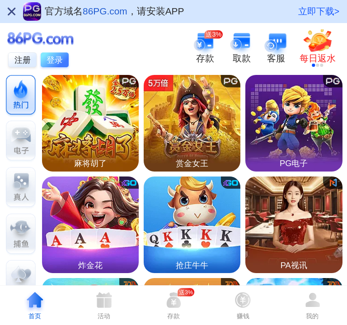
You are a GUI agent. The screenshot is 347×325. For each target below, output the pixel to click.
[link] (318, 48)
